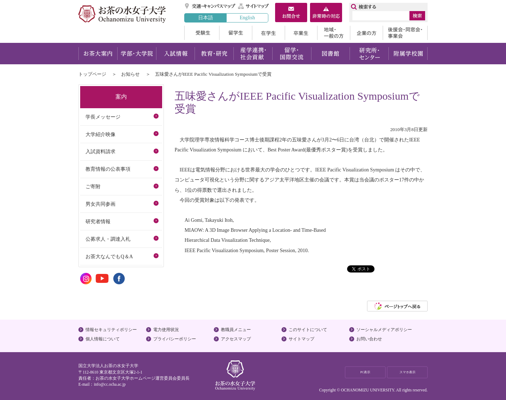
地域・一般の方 (333, 33)
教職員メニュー (236, 330)
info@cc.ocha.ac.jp (109, 384)
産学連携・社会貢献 (252, 53)
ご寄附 (93, 186)
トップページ (92, 74)
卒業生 (301, 33)
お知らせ (130, 74)
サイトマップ (254, 6)
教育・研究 (214, 53)
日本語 (205, 17)
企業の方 (366, 33)
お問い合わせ (369, 339)
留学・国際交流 (291, 53)
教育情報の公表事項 (108, 169)
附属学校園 (408, 53)
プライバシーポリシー (174, 339)
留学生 (235, 33)
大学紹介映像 (100, 134)
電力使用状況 (166, 330)
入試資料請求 (100, 151)
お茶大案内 (97, 53)
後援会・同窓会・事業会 (405, 33)
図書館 (330, 53)
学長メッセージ (103, 117)
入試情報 (175, 53)
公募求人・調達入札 (108, 239)
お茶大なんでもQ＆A (109, 256)
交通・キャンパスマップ (210, 6)
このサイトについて (308, 330)
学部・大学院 (136, 53)
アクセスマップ (236, 339)
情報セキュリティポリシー (111, 330)
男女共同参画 (100, 204)
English (247, 17)
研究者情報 (98, 221)
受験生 (201, 33)
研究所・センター (369, 53)
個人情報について (103, 339)
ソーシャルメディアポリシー (384, 330)
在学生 (268, 33)
